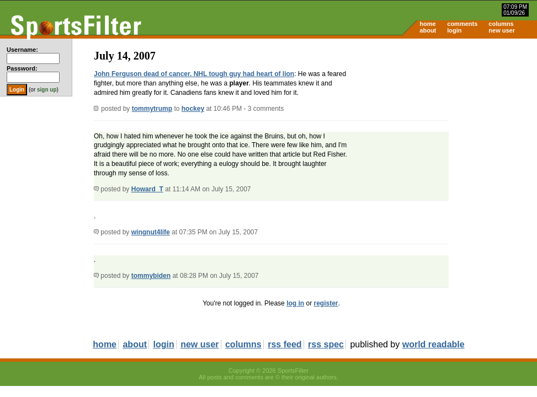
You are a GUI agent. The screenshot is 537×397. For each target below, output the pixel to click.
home (427, 23)
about (427, 30)
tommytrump (152, 108)
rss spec (326, 344)
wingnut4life (150, 232)
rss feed (284, 344)
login (454, 30)
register (325, 303)
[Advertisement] (443, 124)
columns (500, 23)
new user (501, 30)
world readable (433, 344)
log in (295, 303)
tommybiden (151, 276)
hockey (193, 108)
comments (462, 23)
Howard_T (147, 189)
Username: (22, 49)
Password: (22, 68)
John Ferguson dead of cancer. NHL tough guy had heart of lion (194, 74)
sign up (47, 90)
